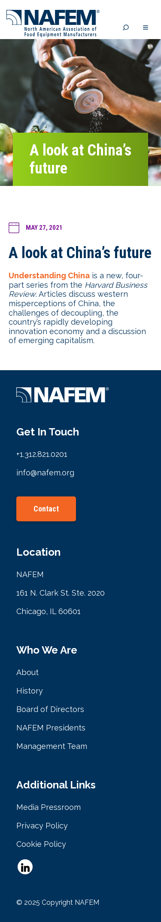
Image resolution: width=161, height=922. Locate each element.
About (27, 672)
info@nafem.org (45, 472)
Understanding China (49, 275)
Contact (46, 508)
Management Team (51, 746)
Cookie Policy (41, 844)
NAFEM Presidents (50, 727)
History (29, 690)
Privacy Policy (42, 825)
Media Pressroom (48, 807)
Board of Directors (50, 709)
